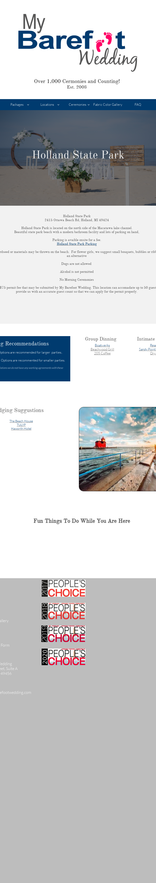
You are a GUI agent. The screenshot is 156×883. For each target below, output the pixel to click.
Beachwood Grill (102, 349)
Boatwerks (102, 345)
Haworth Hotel (21, 428)
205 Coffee (102, 353)
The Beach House (21, 421)
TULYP (21, 425)
